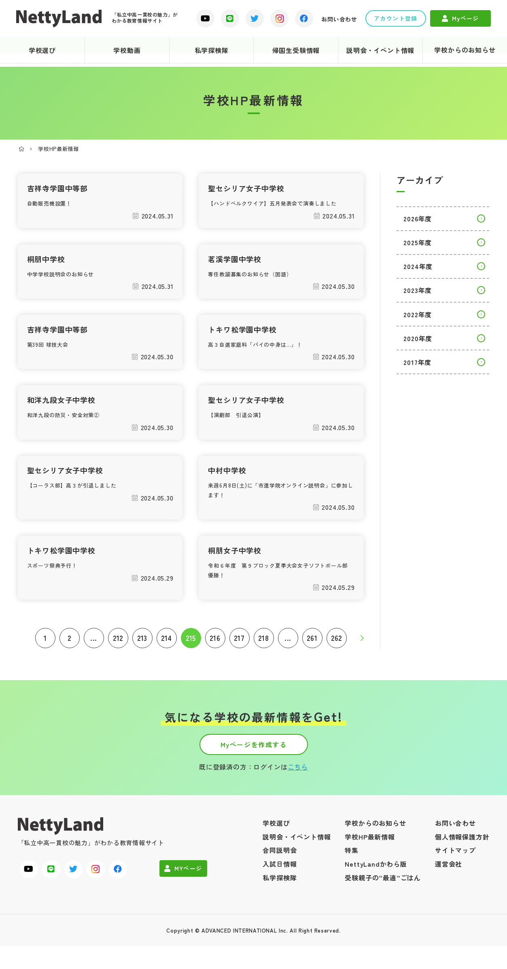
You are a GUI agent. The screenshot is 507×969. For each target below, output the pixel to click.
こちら (298, 789)
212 (118, 651)
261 (312, 651)
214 (166, 651)
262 (336, 651)
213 (142, 651)
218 (263, 651)
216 (215, 651)
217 (239, 651)
